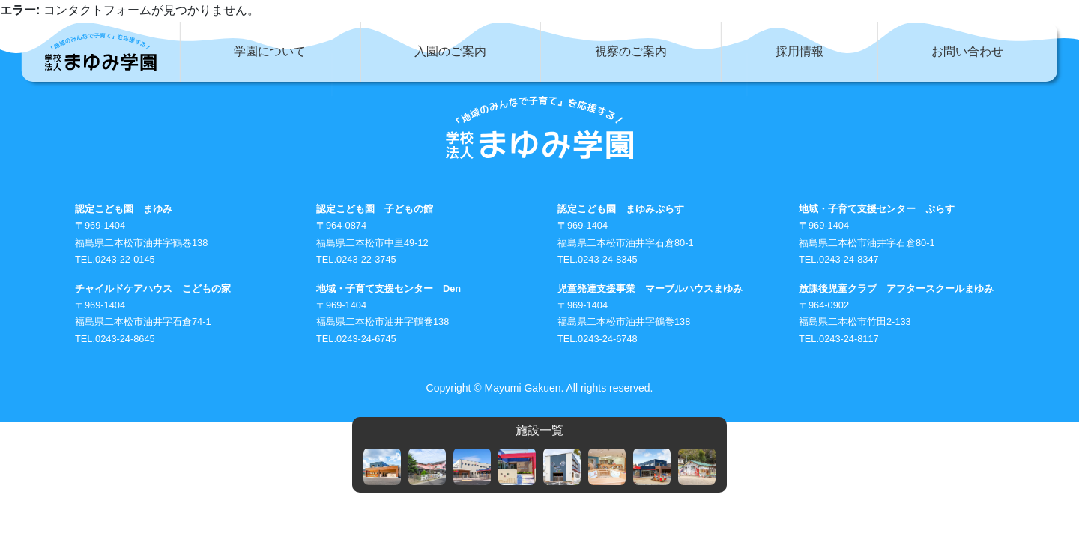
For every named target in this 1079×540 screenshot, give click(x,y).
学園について (270, 51)
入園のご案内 (450, 51)
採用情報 (799, 51)
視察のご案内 (631, 51)
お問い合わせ (967, 51)
